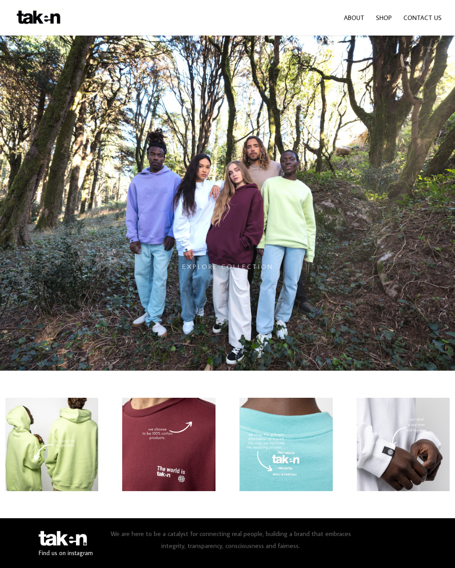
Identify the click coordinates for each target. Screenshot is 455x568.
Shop (384, 18)
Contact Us (422, 18)
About (354, 18)
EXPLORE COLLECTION (227, 274)
